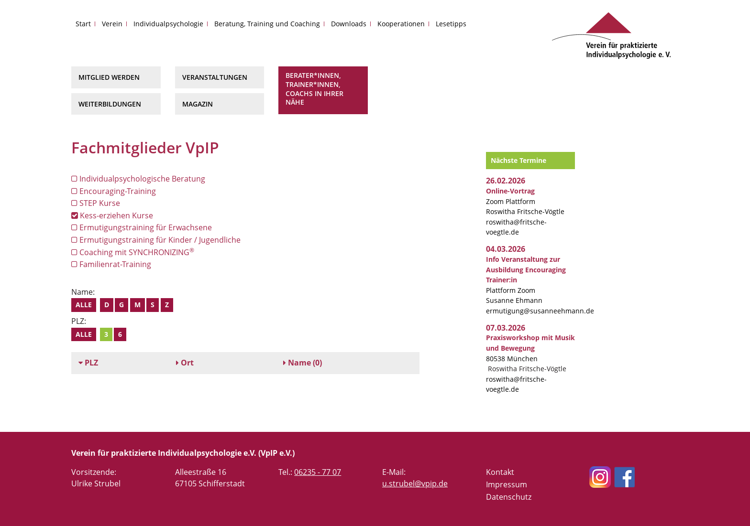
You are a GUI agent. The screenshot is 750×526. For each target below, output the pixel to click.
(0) (302, 362)
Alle (84, 304)
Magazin (197, 103)
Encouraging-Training (113, 191)
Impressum (506, 484)
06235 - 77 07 (317, 472)
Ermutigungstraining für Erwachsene (141, 227)
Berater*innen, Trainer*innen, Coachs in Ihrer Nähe (314, 89)
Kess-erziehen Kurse (112, 215)
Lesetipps (451, 23)
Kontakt (500, 472)
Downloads (348, 23)
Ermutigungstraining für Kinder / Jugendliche (156, 240)
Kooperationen (401, 23)
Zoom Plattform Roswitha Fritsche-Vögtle (525, 201)
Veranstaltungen (214, 77)
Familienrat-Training (111, 264)
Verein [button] (112, 23)
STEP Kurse (95, 203)
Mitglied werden (109, 77)
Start (83, 23)
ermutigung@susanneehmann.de (540, 310)
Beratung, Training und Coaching (267, 23)
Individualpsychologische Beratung (138, 178)
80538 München (530, 348)
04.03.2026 (505, 249)
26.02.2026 (505, 180)
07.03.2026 (505, 327)
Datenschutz (508, 497)
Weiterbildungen (109, 103)
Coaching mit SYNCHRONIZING (132, 252)
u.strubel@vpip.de (415, 483)
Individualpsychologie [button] (168, 23)
